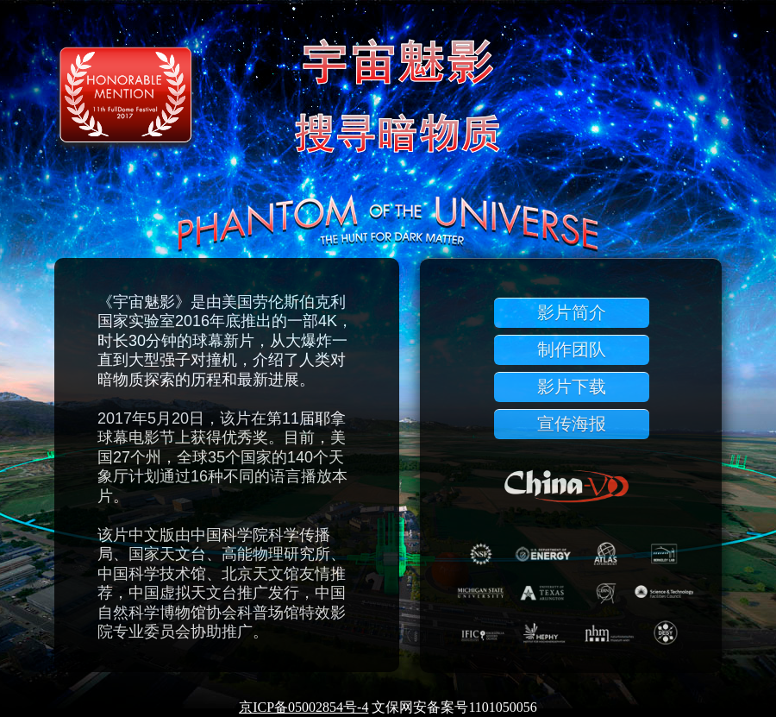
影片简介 (571, 312)
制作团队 (571, 349)
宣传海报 (571, 423)
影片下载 (571, 386)
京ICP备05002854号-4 (303, 707)
